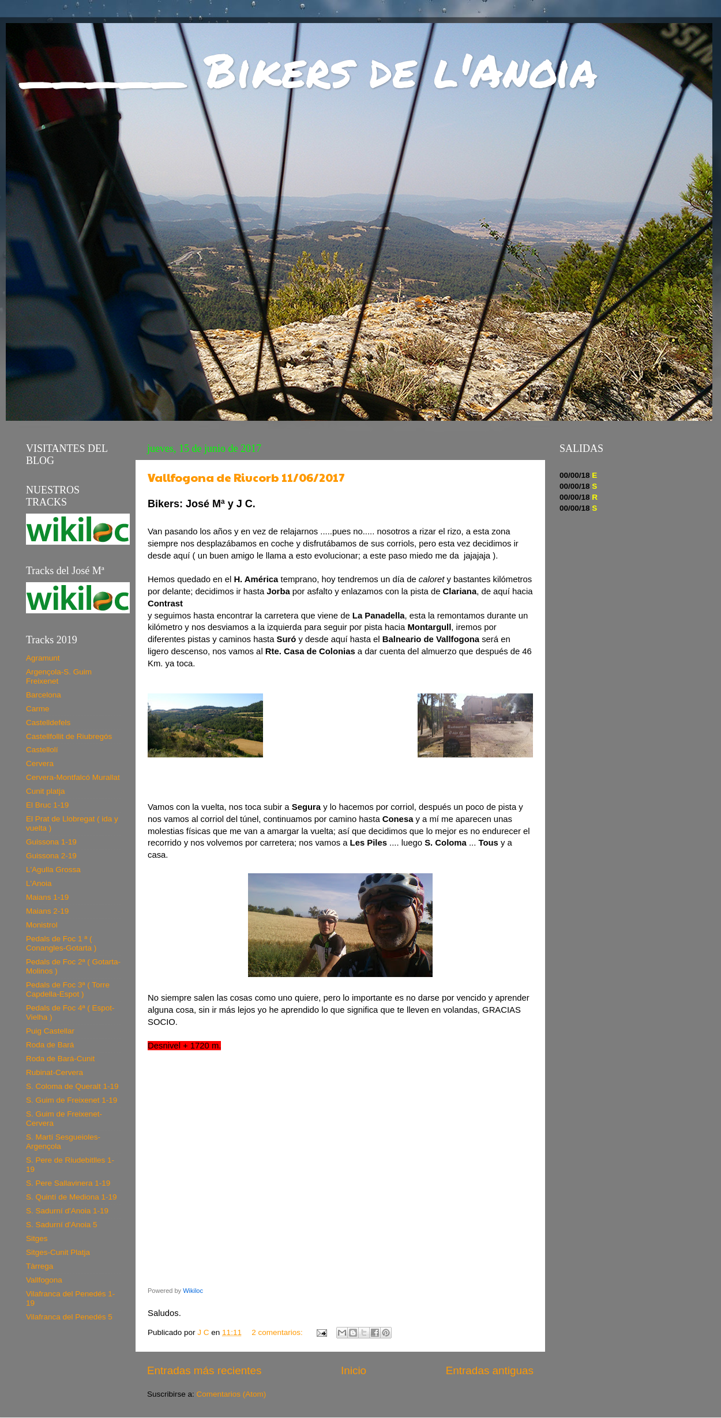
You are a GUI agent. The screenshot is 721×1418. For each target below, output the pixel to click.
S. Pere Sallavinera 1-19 (68, 1183)
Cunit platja (45, 791)
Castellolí (42, 749)
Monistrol (42, 925)
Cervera (40, 763)
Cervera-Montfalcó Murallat (73, 777)
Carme (38, 708)
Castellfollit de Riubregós (69, 736)
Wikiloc (193, 1290)
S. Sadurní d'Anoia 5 (61, 1224)
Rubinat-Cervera (54, 1072)
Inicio (353, 1370)
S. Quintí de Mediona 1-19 (71, 1197)
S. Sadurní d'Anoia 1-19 (67, 1210)
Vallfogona (44, 1280)
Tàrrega (39, 1266)
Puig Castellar (50, 1031)
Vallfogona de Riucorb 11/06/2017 (246, 477)
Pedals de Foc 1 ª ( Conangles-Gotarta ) (61, 943)
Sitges (37, 1238)
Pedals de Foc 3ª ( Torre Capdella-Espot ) (68, 989)
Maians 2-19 (47, 911)
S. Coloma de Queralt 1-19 (72, 1086)
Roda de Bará (50, 1044)
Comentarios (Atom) (231, 1394)
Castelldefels (48, 722)
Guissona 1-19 (51, 842)
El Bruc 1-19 (47, 805)
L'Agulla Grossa (53, 869)
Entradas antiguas (490, 1370)
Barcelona (43, 695)
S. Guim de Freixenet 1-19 (71, 1100)
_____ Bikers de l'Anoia (310, 69)
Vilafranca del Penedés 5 (69, 1317)
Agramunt (43, 658)
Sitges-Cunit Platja (58, 1252)
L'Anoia (39, 883)
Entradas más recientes (204, 1370)
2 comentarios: (278, 1332)
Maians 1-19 (47, 897)
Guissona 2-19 (51, 855)
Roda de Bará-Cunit (60, 1058)
